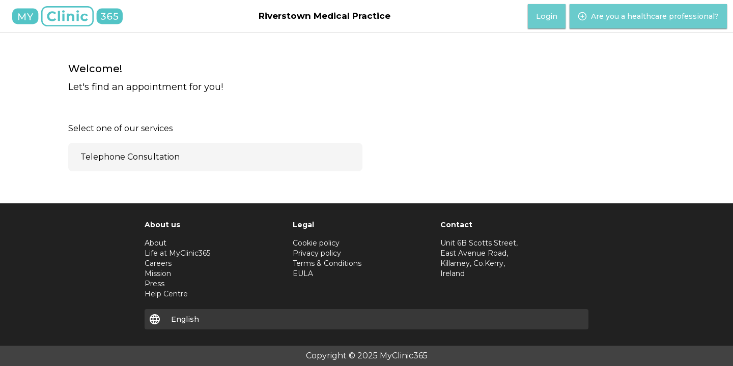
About (155, 243)
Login (546, 16)
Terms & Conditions (327, 263)
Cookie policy (316, 243)
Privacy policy (317, 253)
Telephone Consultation (130, 157)
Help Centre (166, 293)
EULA (303, 273)
